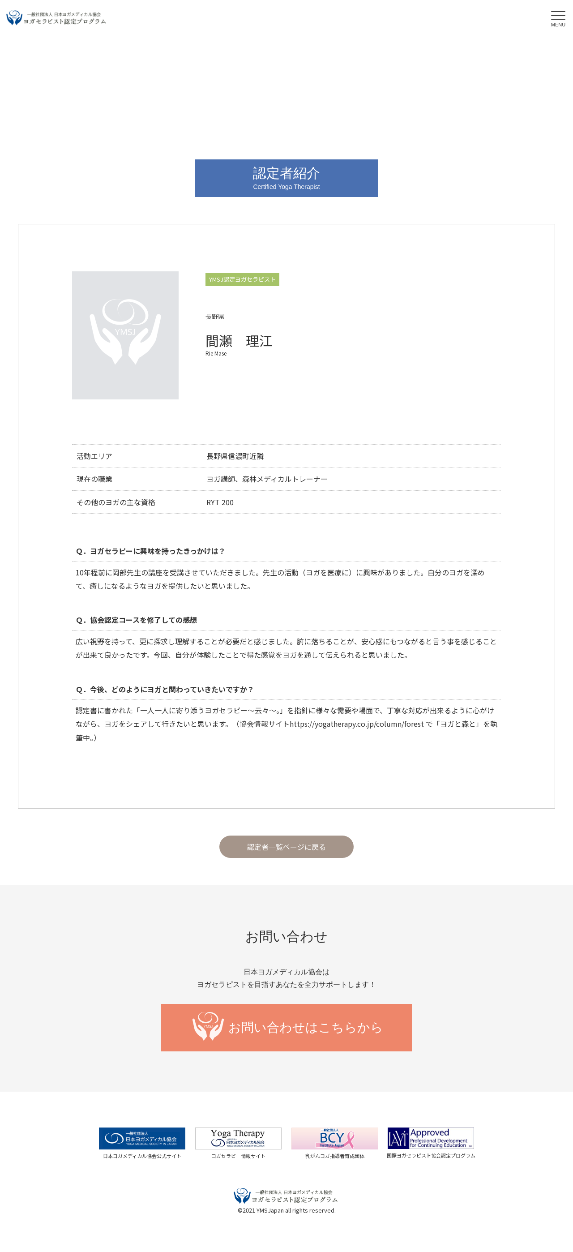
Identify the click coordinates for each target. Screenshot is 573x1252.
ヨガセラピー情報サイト (238, 1155)
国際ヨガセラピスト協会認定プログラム (431, 1155)
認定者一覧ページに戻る (286, 846)
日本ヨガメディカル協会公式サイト (142, 1155)
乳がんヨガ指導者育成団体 (334, 1155)
